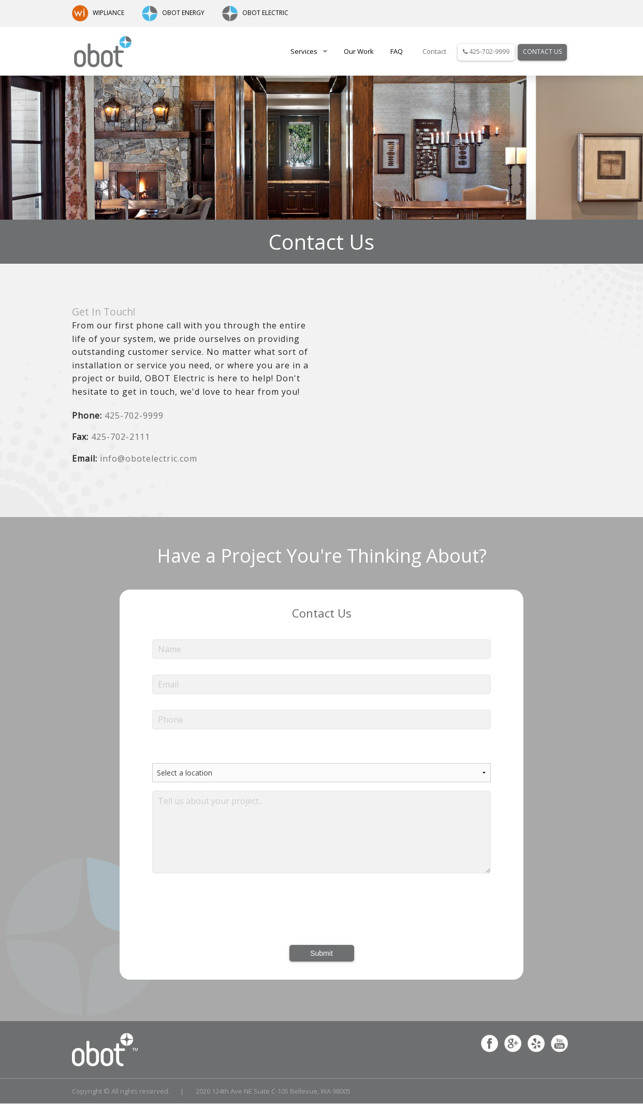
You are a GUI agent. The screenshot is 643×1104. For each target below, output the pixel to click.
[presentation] (321, 910)
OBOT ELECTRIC (255, 12)
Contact (434, 51)
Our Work (359, 51)
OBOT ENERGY (172, 12)
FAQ (396, 51)
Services (303, 51)
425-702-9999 (486, 51)
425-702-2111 (120, 436)
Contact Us (542, 51)
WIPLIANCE (98, 12)
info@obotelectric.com (148, 458)
